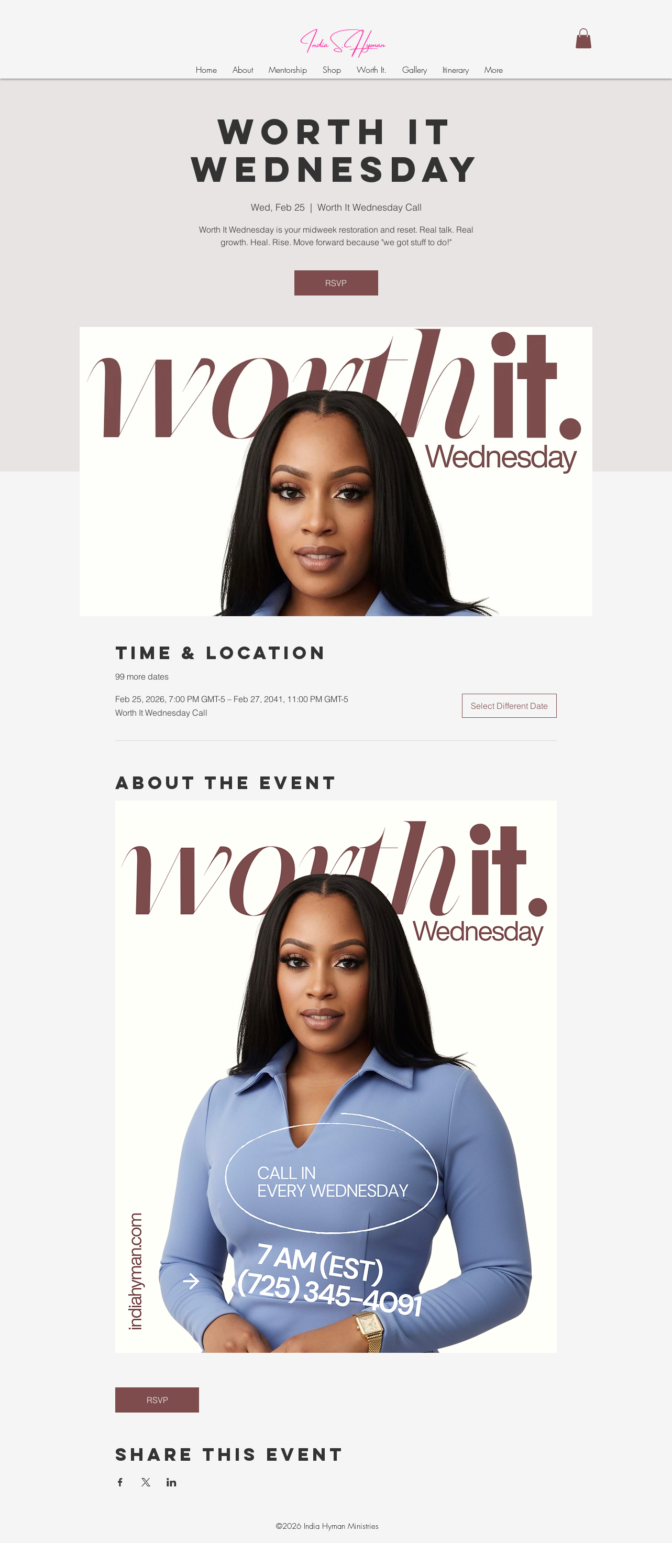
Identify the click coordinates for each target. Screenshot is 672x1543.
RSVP (336, 283)
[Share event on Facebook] (120, 1482)
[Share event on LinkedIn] (172, 1482)
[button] (583, 38)
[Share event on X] (146, 1482)
